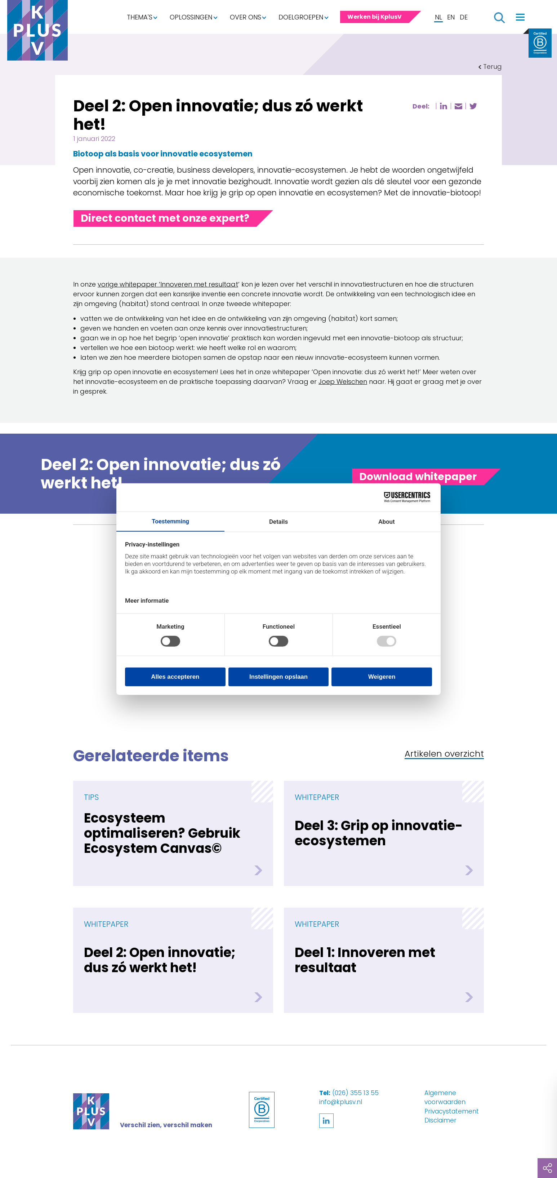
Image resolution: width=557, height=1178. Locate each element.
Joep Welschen (342, 381)
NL (438, 17)
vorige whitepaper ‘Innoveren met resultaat (168, 284)
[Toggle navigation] (520, 17)
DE (464, 17)
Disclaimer (440, 1120)
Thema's (139, 17)
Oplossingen (191, 17)
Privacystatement (451, 1111)
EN (451, 17)
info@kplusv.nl (340, 1102)
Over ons (245, 17)
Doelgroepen (300, 17)
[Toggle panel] (418, 477)
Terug (492, 66)
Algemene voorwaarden (444, 1098)
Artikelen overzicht (444, 754)
